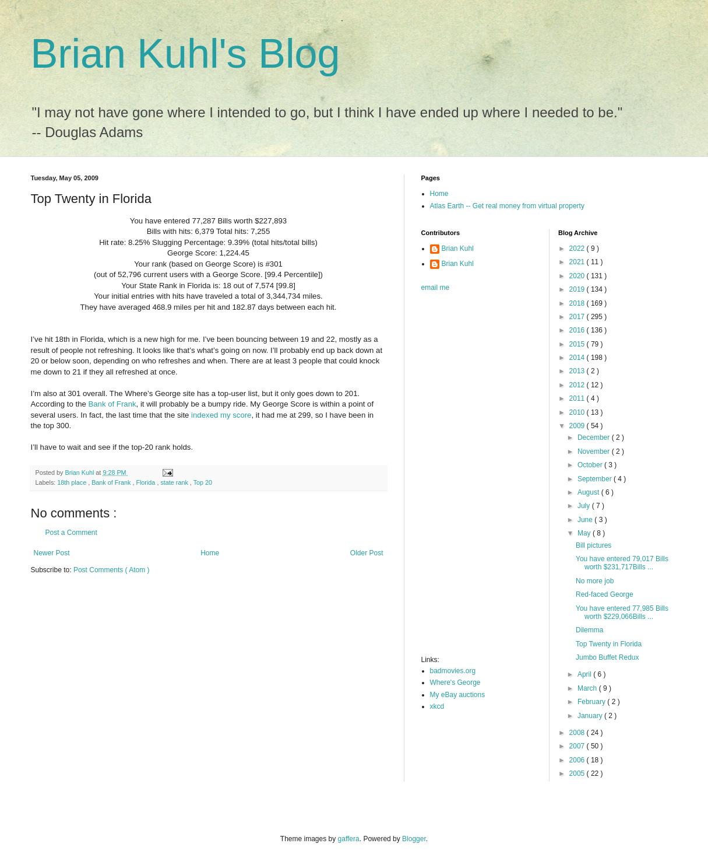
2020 (578, 276)
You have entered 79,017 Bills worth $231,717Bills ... (622, 563)
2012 (578, 385)
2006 (578, 760)
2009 (578, 426)
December (594, 437)
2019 (578, 289)
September (595, 479)
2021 (578, 262)
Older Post (366, 553)
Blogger (414, 839)
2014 (578, 358)
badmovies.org (453, 671)
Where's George (455, 682)
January (590, 716)
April (585, 674)
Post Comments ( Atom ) (111, 570)
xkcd (437, 706)
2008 (578, 733)
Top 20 (202, 482)
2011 (578, 398)
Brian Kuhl (458, 248)
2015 (578, 344)
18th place (72, 482)
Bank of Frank (112, 404)
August (589, 492)
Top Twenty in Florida (609, 644)
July (584, 506)
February (592, 702)
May (585, 533)
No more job (595, 581)
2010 (578, 412)
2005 (578, 773)
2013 (578, 371)
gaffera (349, 839)
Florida (146, 482)
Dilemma (589, 630)
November (594, 451)
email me (435, 288)
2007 (578, 746)
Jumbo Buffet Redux (607, 657)
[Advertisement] (468, 477)
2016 (578, 330)
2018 (578, 303)
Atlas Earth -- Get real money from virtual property (507, 206)
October (590, 465)
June (585, 520)
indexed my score (221, 415)
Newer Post (52, 553)
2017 (578, 317)
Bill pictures (593, 545)
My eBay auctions (457, 695)
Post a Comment (71, 532)
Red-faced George (604, 594)
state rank (174, 482)
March (588, 688)
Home (209, 553)
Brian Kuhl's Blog (185, 53)
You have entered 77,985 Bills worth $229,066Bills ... (622, 612)
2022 (578, 248)
